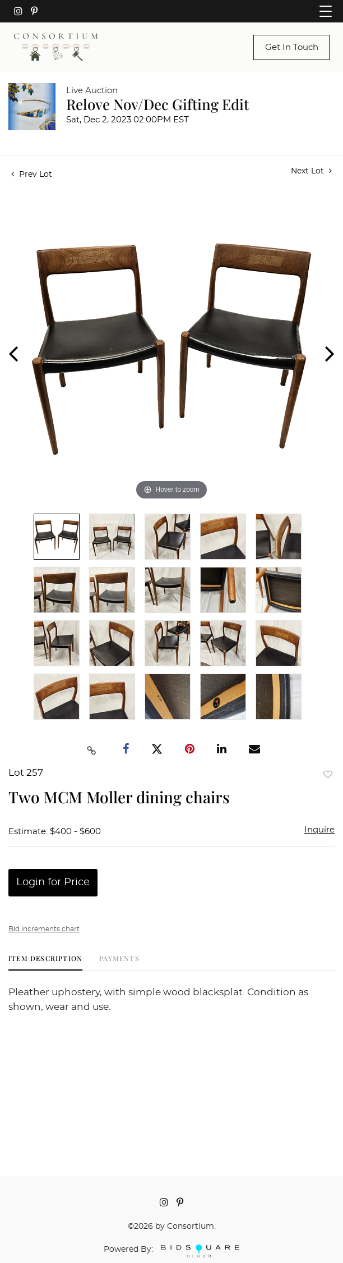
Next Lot (311, 171)
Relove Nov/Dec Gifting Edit (157, 104)
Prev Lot (31, 175)
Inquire (319, 830)
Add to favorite (328, 774)
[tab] (45, 962)
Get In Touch (291, 47)
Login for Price (53, 882)
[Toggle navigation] (325, 11)
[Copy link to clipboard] (92, 749)
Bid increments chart (44, 929)
